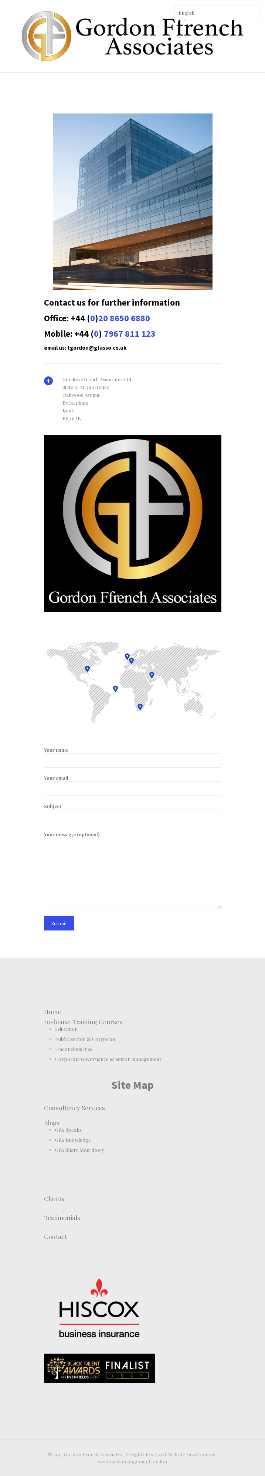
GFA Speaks (68, 1129)
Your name (132, 757)
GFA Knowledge (73, 1139)
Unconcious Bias (73, 1048)
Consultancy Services (74, 1108)
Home (52, 1012)
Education (66, 1028)
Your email (132, 785)
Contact (55, 1236)
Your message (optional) (132, 870)
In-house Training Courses (83, 1022)
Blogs (52, 1122)
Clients (54, 1199)
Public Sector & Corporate (86, 1038)
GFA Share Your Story (79, 1149)
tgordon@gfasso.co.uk (96, 347)
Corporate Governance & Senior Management (108, 1058)
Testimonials (62, 1217)
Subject (132, 813)
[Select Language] (216, 13)
